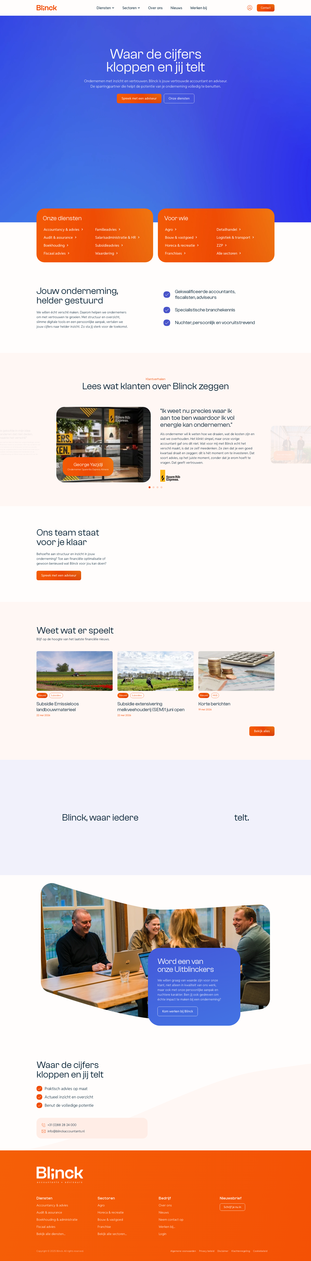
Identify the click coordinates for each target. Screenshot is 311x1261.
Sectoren (106, 1198)
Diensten (44, 1198)
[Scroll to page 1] (149, 487)
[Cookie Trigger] (260, 1251)
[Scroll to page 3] (157, 487)
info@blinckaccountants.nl (66, 1131)
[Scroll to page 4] (161, 487)
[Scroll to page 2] (154, 487)
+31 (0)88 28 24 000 (62, 1125)
